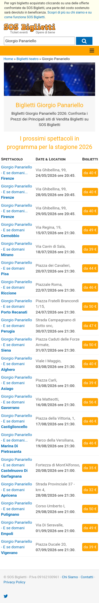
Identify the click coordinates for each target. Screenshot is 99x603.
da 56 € (90, 402)
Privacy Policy (14, 582)
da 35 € (90, 468)
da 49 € (90, 230)
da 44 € (90, 268)
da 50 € (90, 306)
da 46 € (90, 287)
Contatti (87, 577)
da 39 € (90, 249)
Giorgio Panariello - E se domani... (16, 173)
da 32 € (90, 489)
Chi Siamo (70, 577)
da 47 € (90, 325)
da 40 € (90, 172)
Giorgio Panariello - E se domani (16, 230)
